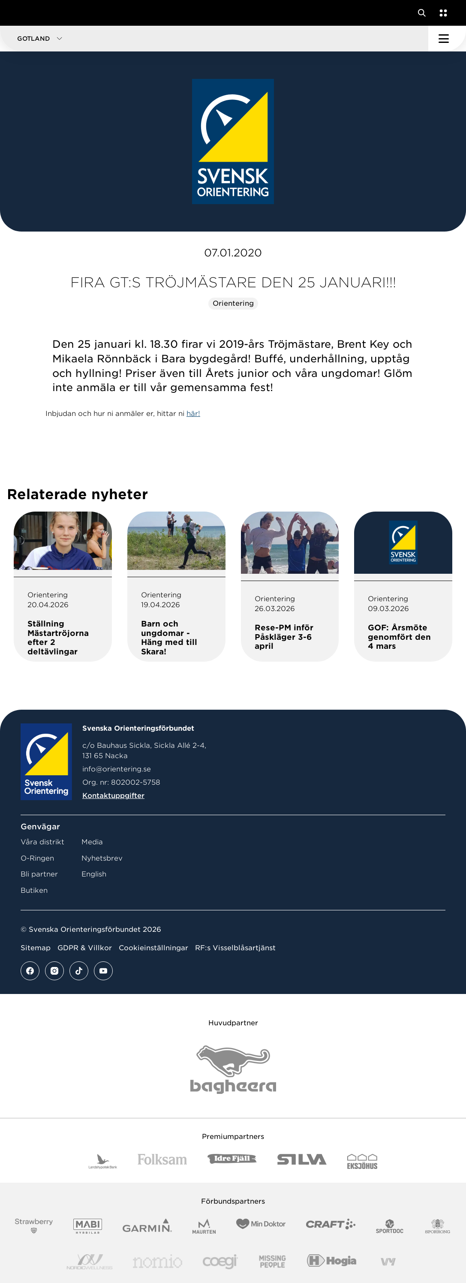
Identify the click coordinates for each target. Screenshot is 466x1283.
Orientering (233, 303)
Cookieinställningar (153, 948)
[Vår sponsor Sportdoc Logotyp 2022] (390, 1226)
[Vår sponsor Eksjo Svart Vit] (362, 1161)
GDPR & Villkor (84, 948)
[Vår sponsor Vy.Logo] (388, 1261)
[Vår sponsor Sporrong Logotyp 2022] (437, 1226)
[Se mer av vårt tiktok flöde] (78, 970)
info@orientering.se (116, 769)
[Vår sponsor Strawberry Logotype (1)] (34, 1226)
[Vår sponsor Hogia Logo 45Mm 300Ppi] (331, 1261)
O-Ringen (37, 858)
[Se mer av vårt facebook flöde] (30, 970)
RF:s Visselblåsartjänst (235, 948)
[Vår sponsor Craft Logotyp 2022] (330, 1226)
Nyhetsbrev (102, 858)
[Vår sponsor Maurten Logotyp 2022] (204, 1226)
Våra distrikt (42, 842)
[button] (214, 38)
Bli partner (39, 874)
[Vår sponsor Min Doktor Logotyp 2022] (261, 1226)
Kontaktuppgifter (113, 796)
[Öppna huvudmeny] (447, 38)
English (93, 874)
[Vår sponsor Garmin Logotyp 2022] (147, 1226)
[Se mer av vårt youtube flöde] (103, 970)
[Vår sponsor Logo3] (220, 1261)
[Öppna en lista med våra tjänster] (441, 13)
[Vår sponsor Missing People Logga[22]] (272, 1261)
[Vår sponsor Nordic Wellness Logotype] (89, 1261)
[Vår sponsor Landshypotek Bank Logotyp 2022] (103, 1161)
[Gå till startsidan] (23, 13)
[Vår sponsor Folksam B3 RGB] (162, 1161)
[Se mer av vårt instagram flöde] (54, 970)
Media (92, 842)
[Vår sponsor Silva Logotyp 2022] (302, 1161)
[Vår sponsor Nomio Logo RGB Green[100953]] (157, 1261)
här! (193, 414)
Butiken (34, 890)
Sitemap (36, 948)
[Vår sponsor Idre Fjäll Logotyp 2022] (232, 1161)
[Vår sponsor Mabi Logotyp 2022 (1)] (87, 1226)
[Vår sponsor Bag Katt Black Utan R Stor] (233, 1069)
